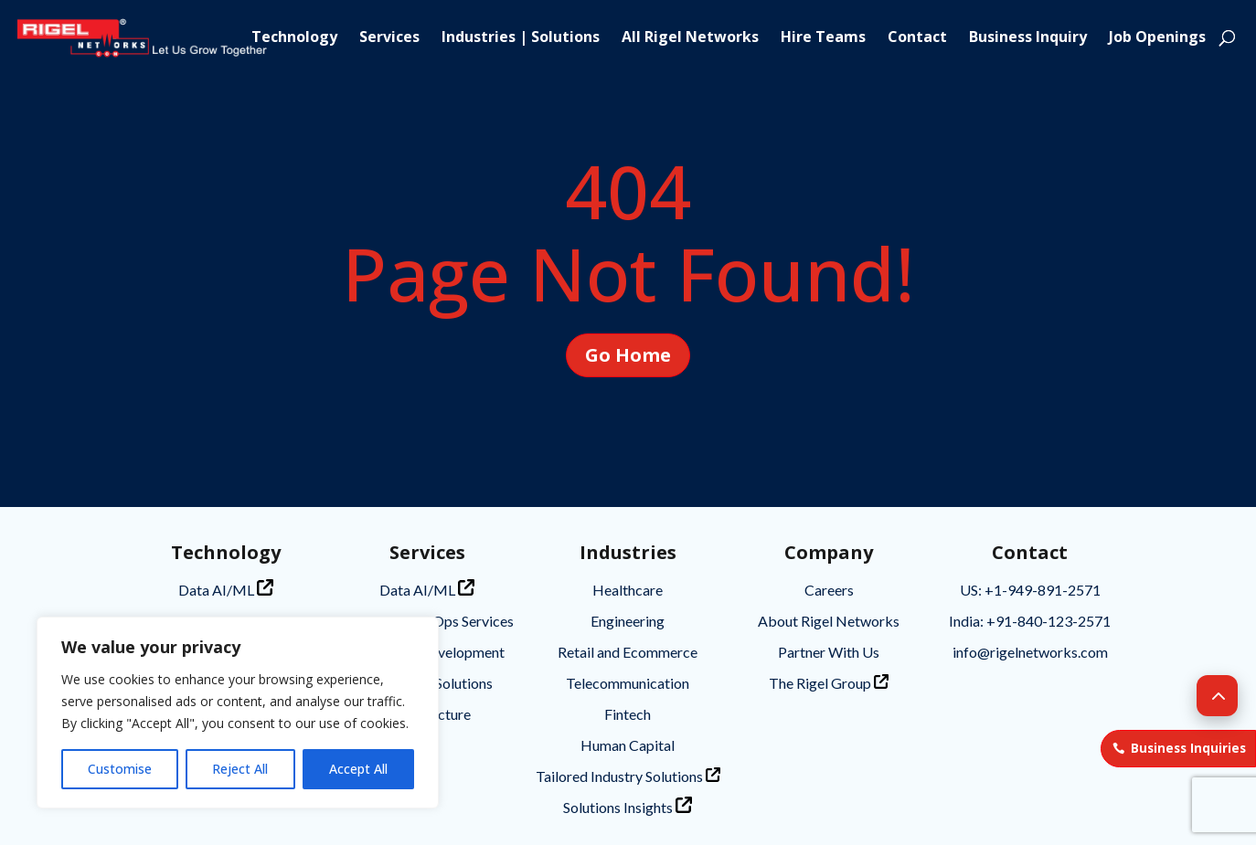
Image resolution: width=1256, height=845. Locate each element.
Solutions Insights (627, 806)
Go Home (628, 355)
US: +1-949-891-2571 (1030, 589)
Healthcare (627, 589)
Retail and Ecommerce (627, 651)
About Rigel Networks (828, 620)
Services (389, 38)
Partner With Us (828, 651)
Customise (120, 768)
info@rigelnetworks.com (1030, 651)
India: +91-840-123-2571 (1030, 620)
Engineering (628, 620)
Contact (917, 38)
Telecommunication (627, 683)
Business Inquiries (1188, 748)
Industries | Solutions (521, 38)
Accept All (358, 768)
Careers (829, 589)
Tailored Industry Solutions (628, 776)
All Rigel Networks (690, 38)
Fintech (627, 714)
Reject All (240, 768)
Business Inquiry (1028, 38)
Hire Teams (823, 38)
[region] (238, 712)
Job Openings (1157, 38)
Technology (294, 38)
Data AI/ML (225, 588)
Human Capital (627, 745)
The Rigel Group (829, 683)
